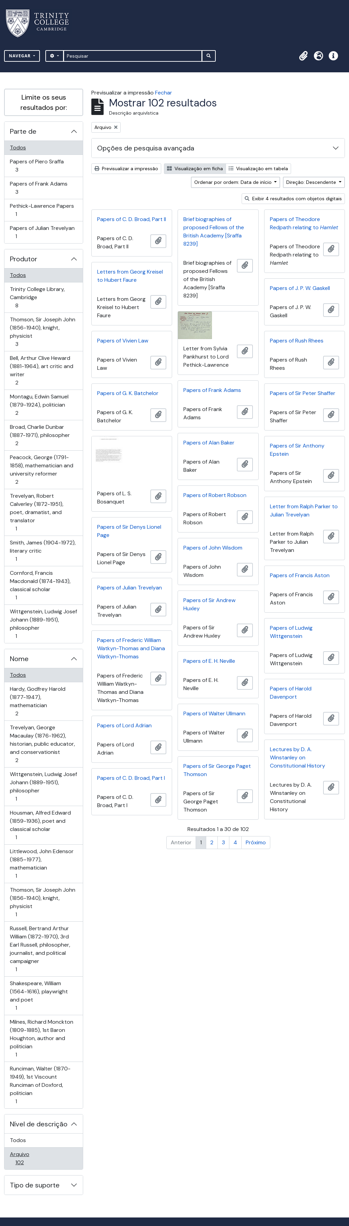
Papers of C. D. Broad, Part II (131, 219)
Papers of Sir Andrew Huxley (209, 604)
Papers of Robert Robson (214, 495)
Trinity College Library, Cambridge (37, 297)
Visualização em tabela (258, 168)
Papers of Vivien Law (122, 340)
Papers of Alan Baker (208, 442)
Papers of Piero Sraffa (37, 165)
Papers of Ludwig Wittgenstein (291, 632)
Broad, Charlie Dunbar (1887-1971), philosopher (40, 435)
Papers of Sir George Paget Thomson (217, 770)
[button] (303, 55)
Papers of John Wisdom (212, 547)
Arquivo (29, 1158)
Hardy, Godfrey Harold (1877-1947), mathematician (37, 701)
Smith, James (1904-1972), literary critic (43, 550)
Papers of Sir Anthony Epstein (297, 449)
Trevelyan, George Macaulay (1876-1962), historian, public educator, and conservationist (42, 743)
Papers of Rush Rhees (296, 340)
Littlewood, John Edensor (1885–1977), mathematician (42, 863)
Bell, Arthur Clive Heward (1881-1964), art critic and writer (41, 370)
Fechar (163, 92)
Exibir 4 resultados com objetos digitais (293, 198)
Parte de (23, 131)
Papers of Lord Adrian (124, 725)
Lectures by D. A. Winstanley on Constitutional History (297, 757)
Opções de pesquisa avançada (145, 148)
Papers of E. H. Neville (209, 661)
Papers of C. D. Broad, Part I (131, 778)
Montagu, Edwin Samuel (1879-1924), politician (39, 404)
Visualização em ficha (195, 168)
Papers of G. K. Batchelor (127, 393)
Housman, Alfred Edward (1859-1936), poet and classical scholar (40, 825)
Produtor (23, 258)
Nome (19, 658)
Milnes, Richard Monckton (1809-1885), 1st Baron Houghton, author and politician (41, 1038)
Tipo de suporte (35, 1185)
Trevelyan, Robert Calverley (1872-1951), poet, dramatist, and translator (36, 512)
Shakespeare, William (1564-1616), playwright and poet (39, 995)
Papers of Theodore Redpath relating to (304, 223)
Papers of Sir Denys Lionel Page (129, 531)
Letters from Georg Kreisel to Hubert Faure (130, 275)
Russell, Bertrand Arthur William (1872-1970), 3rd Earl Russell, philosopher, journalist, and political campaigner (40, 949)
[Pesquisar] (132, 56)
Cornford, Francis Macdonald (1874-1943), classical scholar (40, 585)
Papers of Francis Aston (300, 575)
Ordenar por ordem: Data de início (233, 182)
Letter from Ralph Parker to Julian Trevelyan (304, 510)
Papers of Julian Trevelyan (42, 232)
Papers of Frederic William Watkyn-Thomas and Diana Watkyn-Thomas (131, 648)
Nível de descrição (38, 1124)
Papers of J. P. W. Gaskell (300, 288)
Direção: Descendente (311, 182)
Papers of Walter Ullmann (214, 713)
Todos (18, 147)
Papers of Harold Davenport (291, 692)
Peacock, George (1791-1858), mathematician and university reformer (41, 469)
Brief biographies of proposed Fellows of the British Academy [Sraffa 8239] (213, 231)
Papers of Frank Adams (38, 187)
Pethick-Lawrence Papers (42, 210)
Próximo (256, 842)
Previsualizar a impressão (126, 168)
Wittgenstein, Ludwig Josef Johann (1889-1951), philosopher (43, 623)
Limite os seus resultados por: (43, 102)
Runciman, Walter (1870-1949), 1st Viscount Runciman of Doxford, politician (40, 1085)
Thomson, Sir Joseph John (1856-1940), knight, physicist (42, 331)
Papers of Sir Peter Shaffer (302, 393)
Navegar (20, 56)
